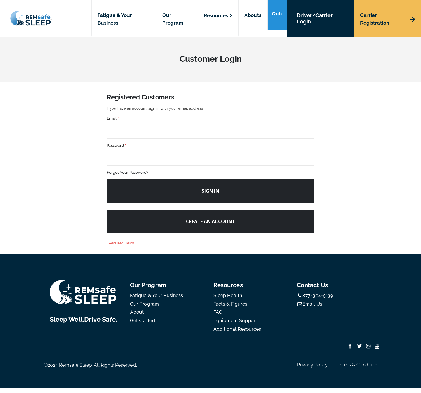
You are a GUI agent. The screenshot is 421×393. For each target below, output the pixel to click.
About (137, 317)
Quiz (277, 14)
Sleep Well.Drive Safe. (83, 324)
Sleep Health (227, 300)
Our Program (144, 309)
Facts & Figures (230, 309)
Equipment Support (235, 325)
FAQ (217, 317)
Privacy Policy (312, 370)
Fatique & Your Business (156, 300)
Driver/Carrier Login (315, 18)
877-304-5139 (315, 300)
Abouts (252, 15)
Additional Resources (237, 334)
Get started (142, 325)
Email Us (309, 309)
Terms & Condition (357, 370)
